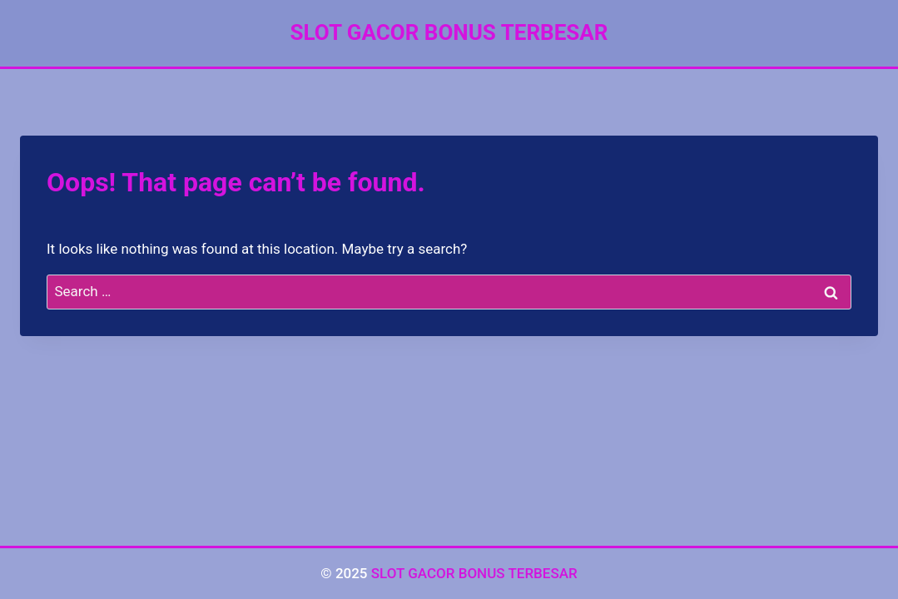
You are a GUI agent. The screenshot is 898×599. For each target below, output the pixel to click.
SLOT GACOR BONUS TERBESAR (474, 573)
